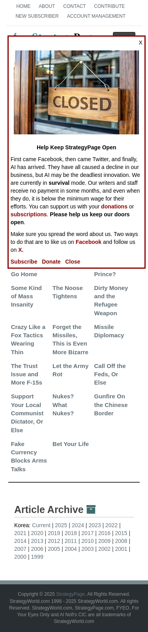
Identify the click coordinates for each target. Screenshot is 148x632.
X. (20, 250)
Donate (51, 261)
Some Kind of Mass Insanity (26, 296)
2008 (121, 541)
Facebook (88, 242)
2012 (54, 541)
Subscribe (24, 261)
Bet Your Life (70, 444)
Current (41, 525)
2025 (61, 525)
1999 (37, 557)
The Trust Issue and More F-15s (26, 374)
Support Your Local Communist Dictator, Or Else (27, 413)
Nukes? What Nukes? (63, 404)
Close (72, 261)
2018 (71, 533)
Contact (74, 6)
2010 (87, 541)
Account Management (96, 16)
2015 (121, 533)
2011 (71, 541)
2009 (104, 541)
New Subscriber (36, 16)
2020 (37, 533)
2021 (20, 533)
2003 (87, 549)
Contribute (109, 6)
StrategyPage (70, 594)
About (47, 6)
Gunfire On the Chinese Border (111, 404)
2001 (121, 549)
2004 (71, 549)
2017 (87, 533)
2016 (104, 533)
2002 (104, 549)
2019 (54, 533)
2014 (20, 541)
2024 (78, 525)
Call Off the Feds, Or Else (110, 374)
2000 (20, 557)
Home (23, 6)
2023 (94, 525)
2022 (111, 525)
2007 (20, 549)
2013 (37, 541)
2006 (37, 549)
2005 (54, 549)
